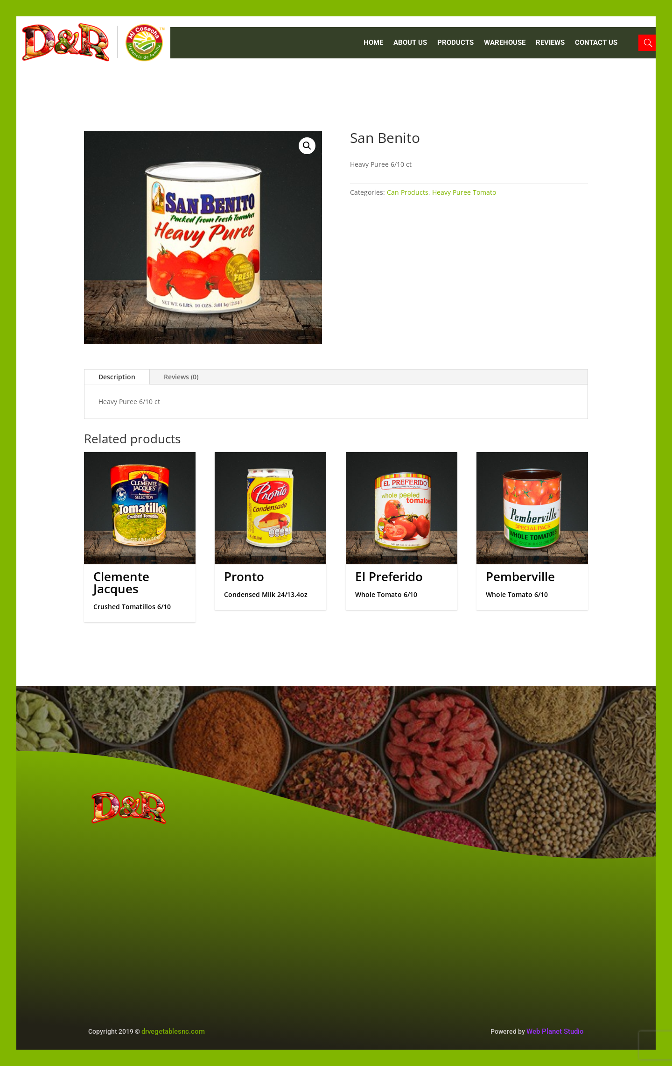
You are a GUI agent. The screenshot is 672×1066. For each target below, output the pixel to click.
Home (373, 43)
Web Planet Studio (555, 1031)
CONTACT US (596, 43)
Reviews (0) (181, 376)
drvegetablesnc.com (173, 1031)
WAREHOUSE (504, 43)
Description (116, 376)
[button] (307, 145)
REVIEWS (550, 43)
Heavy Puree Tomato (464, 192)
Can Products (407, 192)
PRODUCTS (455, 43)
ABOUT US (410, 43)
